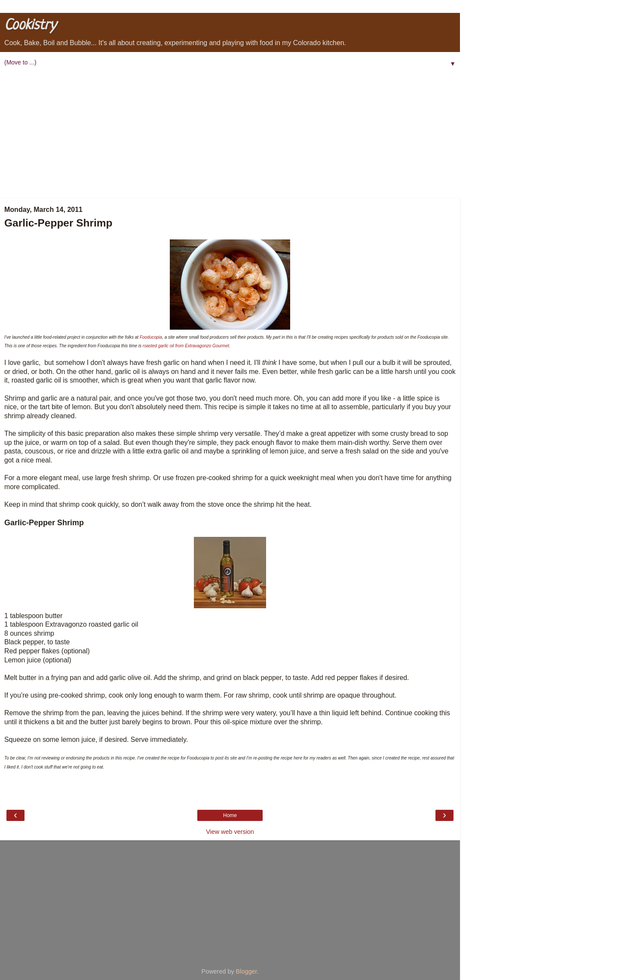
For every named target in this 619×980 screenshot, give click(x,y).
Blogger (246, 971)
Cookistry (30, 26)
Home (230, 815)
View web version (230, 831)
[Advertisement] (230, 134)
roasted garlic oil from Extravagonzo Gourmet (186, 345)
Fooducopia (151, 337)
